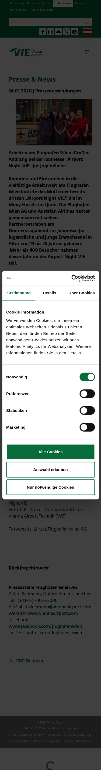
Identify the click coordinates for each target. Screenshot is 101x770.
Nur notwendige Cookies (50, 487)
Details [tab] (49, 293)
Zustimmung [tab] (18, 293)
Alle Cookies (50, 451)
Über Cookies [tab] (81, 293)
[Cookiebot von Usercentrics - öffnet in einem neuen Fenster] (72, 278)
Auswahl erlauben (50, 469)
